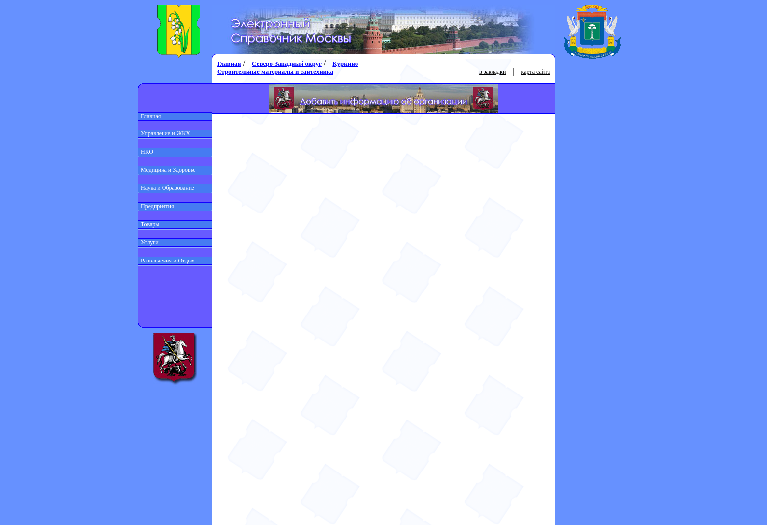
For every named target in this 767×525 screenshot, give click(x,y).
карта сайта (535, 71)
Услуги (148, 242)
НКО (145, 151)
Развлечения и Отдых (166, 260)
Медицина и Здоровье (167, 169)
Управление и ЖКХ (164, 133)
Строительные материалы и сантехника (275, 71)
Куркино (345, 63)
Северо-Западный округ (287, 63)
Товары (148, 224)
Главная (149, 116)
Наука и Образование (166, 187)
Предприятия (156, 206)
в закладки (492, 71)
